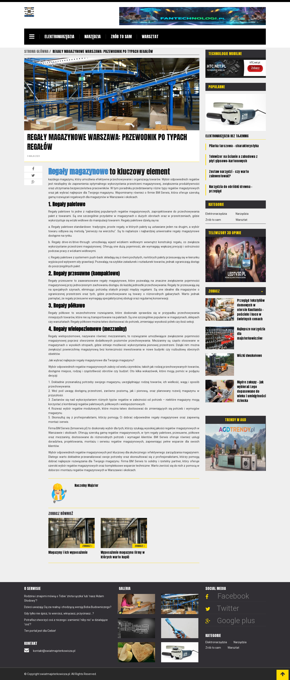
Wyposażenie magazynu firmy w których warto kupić (123, 554)
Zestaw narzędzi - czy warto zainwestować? (229, 173)
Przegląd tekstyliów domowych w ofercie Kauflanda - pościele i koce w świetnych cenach (251, 309)
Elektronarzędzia (59, 36)
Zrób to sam (121, 36)
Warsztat (150, 36)
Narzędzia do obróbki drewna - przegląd (230, 188)
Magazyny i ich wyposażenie (67, 552)
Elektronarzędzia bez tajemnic (227, 136)
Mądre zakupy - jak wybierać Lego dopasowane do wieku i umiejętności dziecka (251, 391)
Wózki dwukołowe (249, 355)
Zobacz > (87, 546)
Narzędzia (92, 36)
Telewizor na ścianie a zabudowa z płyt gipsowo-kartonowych (233, 158)
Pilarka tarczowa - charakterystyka (234, 145)
